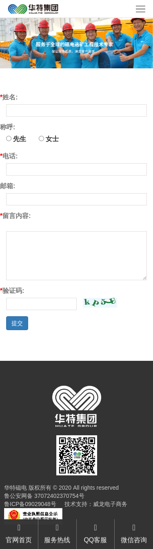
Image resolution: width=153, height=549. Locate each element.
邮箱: (7, 185)
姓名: (9, 97)
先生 (16, 138)
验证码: (12, 290)
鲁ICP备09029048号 (30, 504)
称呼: (7, 127)
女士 (49, 138)
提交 (17, 323)
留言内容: (15, 215)
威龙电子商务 (110, 504)
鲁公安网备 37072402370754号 (44, 496)
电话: (9, 156)
